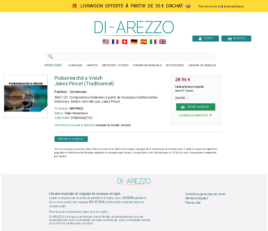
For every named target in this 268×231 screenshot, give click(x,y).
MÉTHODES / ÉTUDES (115, 65)
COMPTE (205, 38)
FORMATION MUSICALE (147, 65)
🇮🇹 (152, 42)
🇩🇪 (134, 42)
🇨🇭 (124, 42)
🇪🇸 (143, 42)
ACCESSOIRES (175, 65)
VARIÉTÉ (92, 65)
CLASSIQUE (75, 65)
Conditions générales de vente (205, 194)
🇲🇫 (115, 42)
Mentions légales (196, 198)
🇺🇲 (105, 42)
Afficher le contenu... (71, 139)
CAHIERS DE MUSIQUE (202, 65)
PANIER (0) (236, 38)
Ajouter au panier (195, 107)
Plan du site (193, 202)
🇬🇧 (162, 42)
